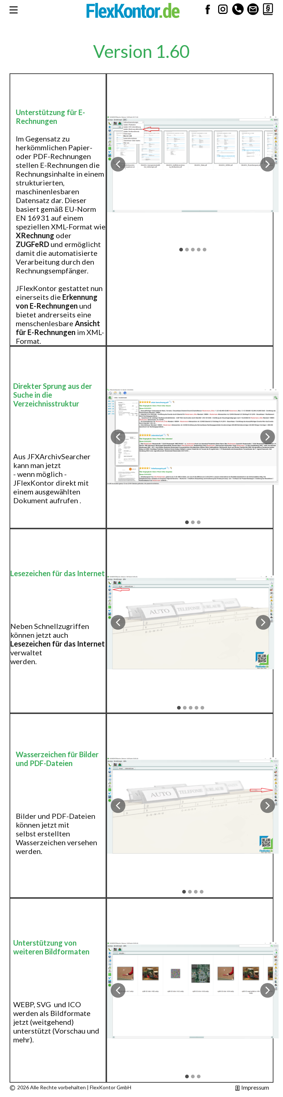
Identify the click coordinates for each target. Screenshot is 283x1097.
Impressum (252, 1087)
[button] (118, 164)
